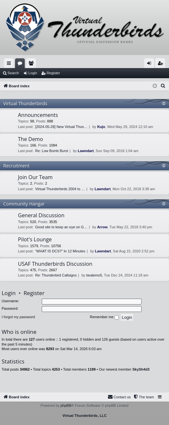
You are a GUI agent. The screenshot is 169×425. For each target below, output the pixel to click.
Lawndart (86, 151)
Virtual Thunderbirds (25, 103)
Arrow (102, 227)
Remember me (104, 317)
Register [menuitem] (161, 64)
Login (32, 73)
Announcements (38, 115)
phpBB (65, 405)
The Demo (30, 139)
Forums (21, 64)
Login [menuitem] (150, 64)
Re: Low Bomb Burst (51, 151)
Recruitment (16, 166)
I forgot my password (18, 317)
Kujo (101, 127)
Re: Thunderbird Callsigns (56, 275)
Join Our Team (35, 177)
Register (53, 73)
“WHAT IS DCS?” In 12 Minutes (60, 251)
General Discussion (41, 215)
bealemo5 (94, 275)
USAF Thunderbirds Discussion (55, 263)
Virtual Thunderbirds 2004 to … (60, 189)
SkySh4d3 (141, 369)
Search (13, 73)
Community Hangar (24, 204)
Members (32, 64)
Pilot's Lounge (35, 239)
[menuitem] (163, 86)
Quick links (10, 64)
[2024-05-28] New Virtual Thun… (61, 127)
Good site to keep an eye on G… (61, 227)
